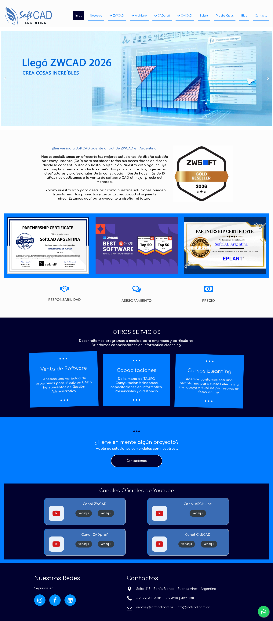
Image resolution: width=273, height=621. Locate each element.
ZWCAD (117, 15)
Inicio (78, 15)
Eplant (204, 15)
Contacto (261, 15)
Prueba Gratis (225, 15)
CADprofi (162, 15)
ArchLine (139, 15)
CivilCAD (184, 15)
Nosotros (96, 15)
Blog (244, 15)
